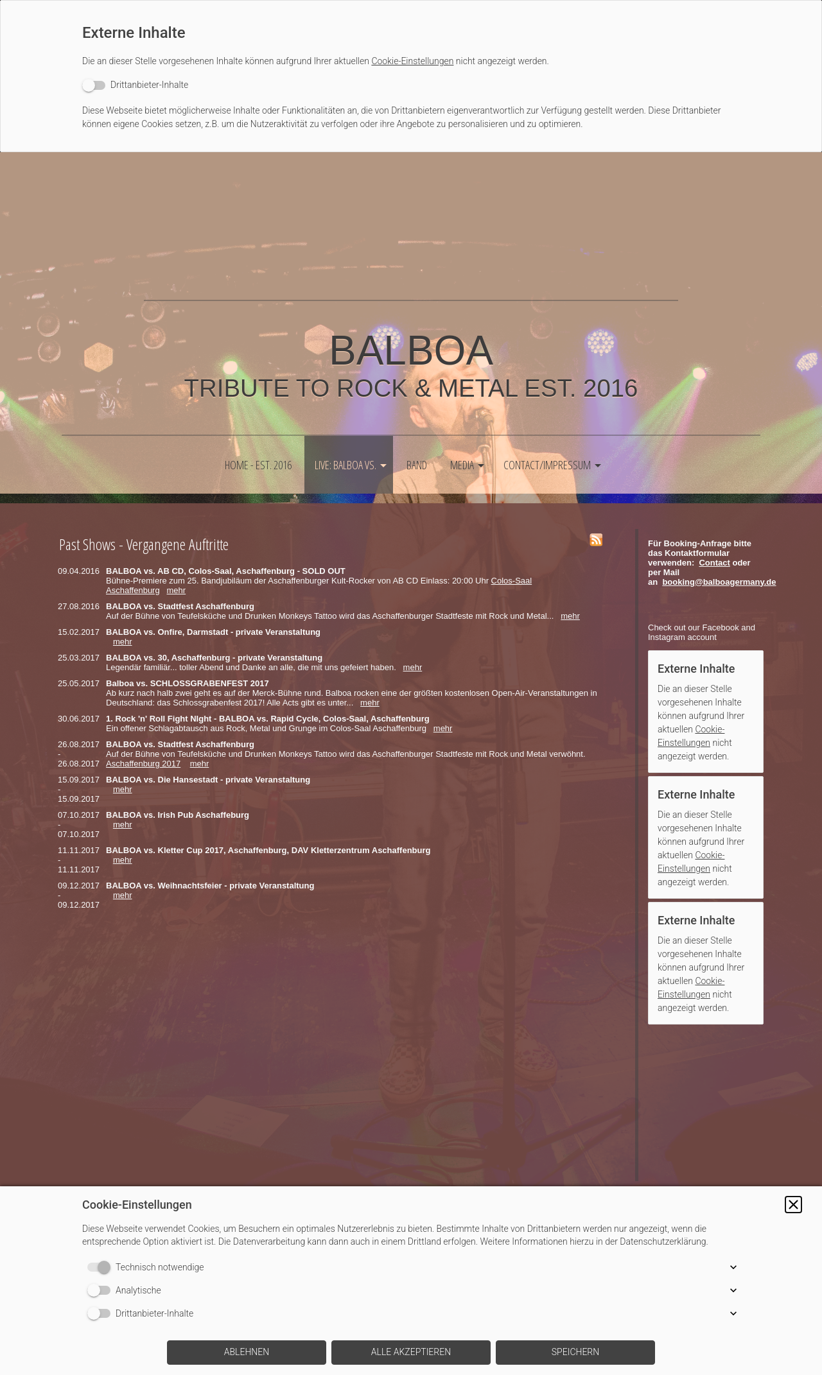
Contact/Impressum (547, 464)
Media (462, 464)
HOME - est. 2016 (258, 464)
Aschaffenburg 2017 (143, 763)
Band (417, 464)
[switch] (135, 85)
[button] (793, 1205)
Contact (714, 562)
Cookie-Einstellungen (412, 61)
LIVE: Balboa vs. (345, 464)
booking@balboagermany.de (719, 582)
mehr (176, 590)
